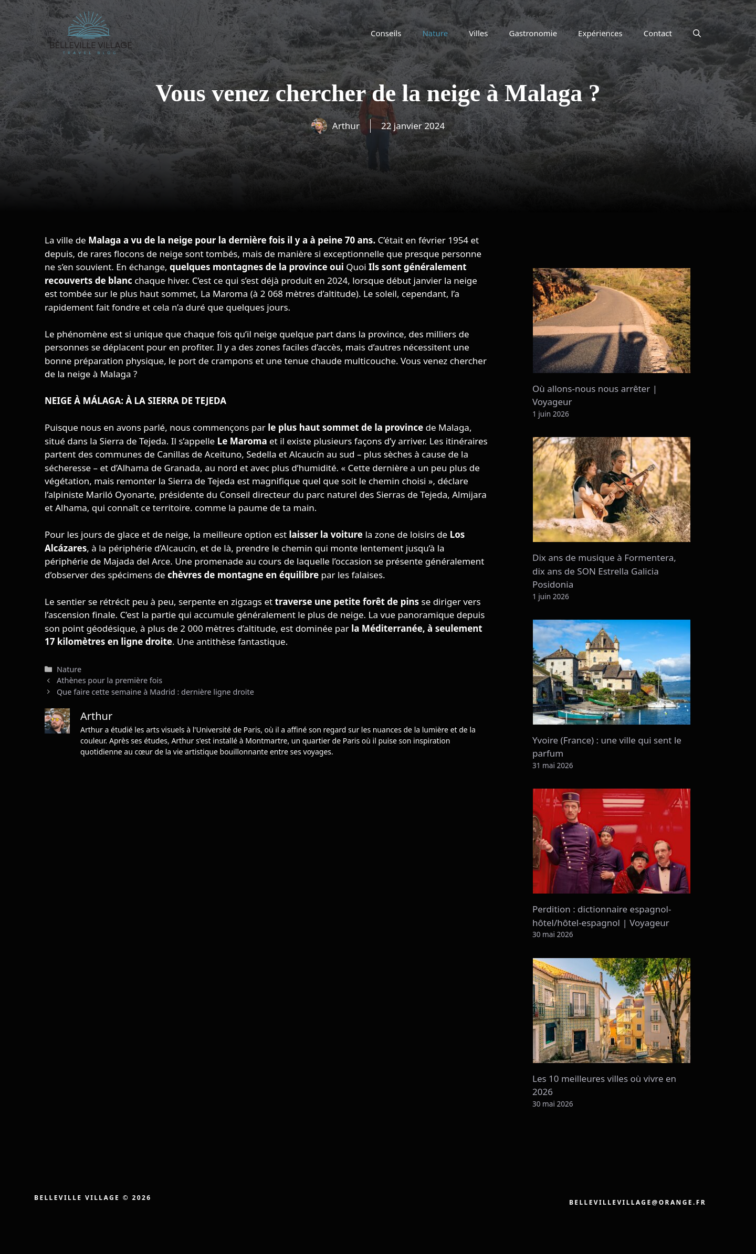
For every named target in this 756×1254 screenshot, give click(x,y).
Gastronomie (533, 33)
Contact (658, 33)
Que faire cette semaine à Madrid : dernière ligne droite (155, 692)
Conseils (386, 33)
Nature (435, 33)
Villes (478, 33)
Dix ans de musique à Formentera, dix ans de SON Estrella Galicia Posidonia (604, 570)
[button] (696, 33)
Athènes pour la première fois (109, 680)
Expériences (600, 33)
